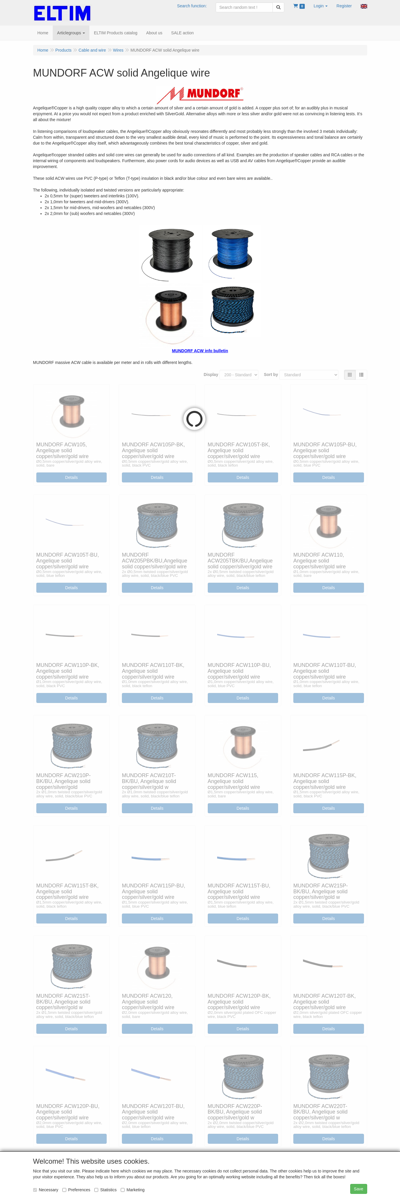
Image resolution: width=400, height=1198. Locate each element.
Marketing (132, 1189)
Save (358, 1189)
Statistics (105, 1189)
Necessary (45, 1189)
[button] (320, 6)
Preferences (76, 1189)
